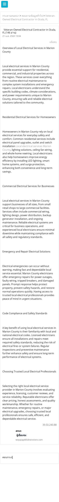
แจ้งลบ (53, 42)
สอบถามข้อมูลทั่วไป (32, 15)
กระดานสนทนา (10, 15)
